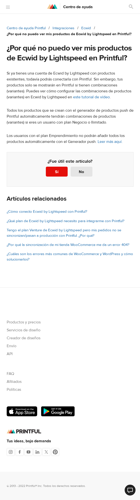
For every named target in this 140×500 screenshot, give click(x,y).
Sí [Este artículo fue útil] (56, 171)
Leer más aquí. (110, 141)
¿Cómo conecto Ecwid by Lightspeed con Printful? (47, 211)
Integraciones (63, 28)
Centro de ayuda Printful (26, 28)
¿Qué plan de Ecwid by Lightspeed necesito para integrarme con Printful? (65, 221)
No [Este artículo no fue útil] (81, 171)
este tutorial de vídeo (91, 97)
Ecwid (86, 28)
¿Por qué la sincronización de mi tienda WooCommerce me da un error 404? (68, 244)
